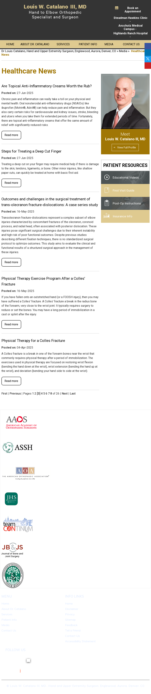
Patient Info (88, 44)
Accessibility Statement (80, 641)
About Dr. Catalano (34, 44)
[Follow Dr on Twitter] (148, 59)
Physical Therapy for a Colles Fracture (33, 340)
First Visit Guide (123, 190)
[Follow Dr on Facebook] (148, 46)
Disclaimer (71, 609)
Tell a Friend (73, 630)
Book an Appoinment (133, 9)
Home (10, 44)
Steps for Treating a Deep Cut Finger (31, 151)
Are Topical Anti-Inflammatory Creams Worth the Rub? (46, 86)
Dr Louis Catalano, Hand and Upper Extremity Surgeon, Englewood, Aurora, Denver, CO (58, 51)
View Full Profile (126, 147)
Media (108, 44)
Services (63, 44)
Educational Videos (126, 177)
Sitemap (70, 619)
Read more (11, 135)
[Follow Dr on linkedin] (148, 52)
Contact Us (131, 44)
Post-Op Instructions (127, 203)
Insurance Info (122, 216)
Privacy (70, 614)
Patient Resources (125, 165)
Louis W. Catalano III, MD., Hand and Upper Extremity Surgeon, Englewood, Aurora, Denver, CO (77, 686)
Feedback (71, 625)
